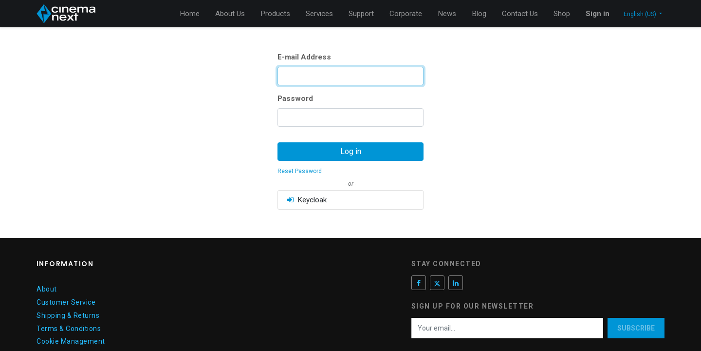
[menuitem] (189, 13)
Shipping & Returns (68, 315)
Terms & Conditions (69, 328)
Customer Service (66, 302)
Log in (350, 151)
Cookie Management (71, 341)
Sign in (597, 13)
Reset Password (299, 171)
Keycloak (306, 199)
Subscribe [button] (636, 328)
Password (295, 98)
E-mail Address (304, 57)
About (47, 289)
